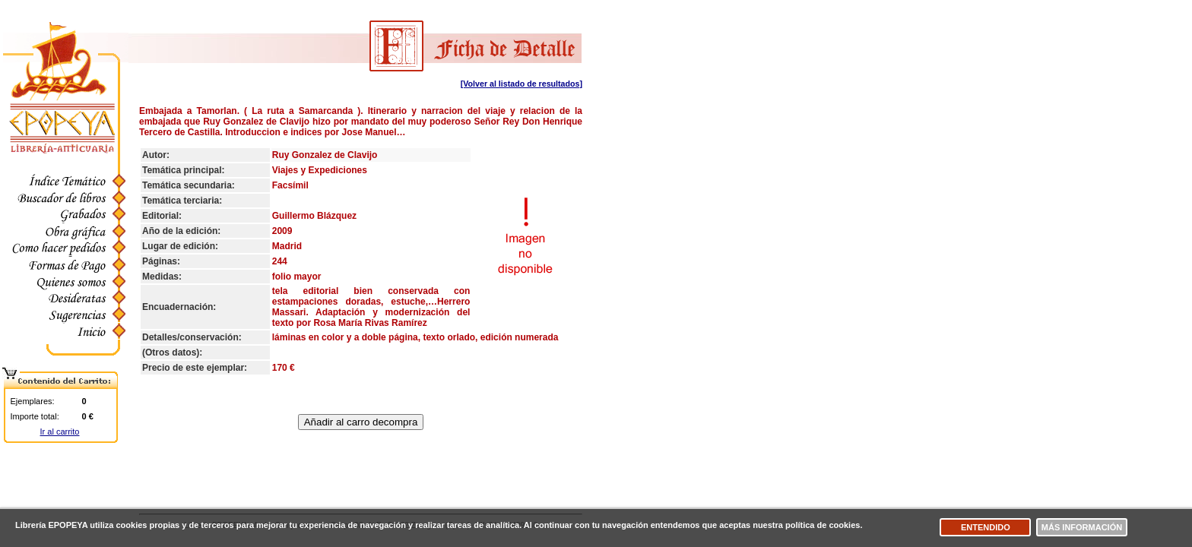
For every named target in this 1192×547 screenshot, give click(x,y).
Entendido (985, 527)
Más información (1081, 527)
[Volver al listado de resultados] (521, 83)
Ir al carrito (60, 431)
